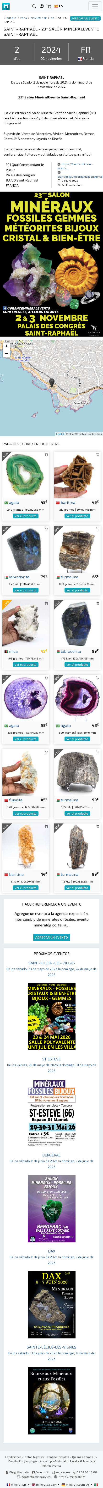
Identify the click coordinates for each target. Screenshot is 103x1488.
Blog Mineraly (17, 1472)
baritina (65, 502)
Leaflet (60, 434)
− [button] (6, 353)
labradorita (16, 576)
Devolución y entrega (22, 1461)
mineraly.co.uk (44, 1484)
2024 (23, 17)
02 (52, 17)
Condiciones (13, 1456)
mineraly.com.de (75, 1484)
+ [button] (6, 346)
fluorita (13, 799)
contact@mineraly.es (36, 1476)
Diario (11, 17)
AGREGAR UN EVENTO (51, 937)
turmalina (67, 576)
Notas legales (34, 1456)
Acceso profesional (53, 1461)
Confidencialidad (58, 1456)
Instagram (61, 1472)
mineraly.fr (16, 1484)
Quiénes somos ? (83, 1456)
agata (11, 502)
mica (11, 651)
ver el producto (26, 516)
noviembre (39, 17)
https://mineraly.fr (72, 1476)
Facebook (40, 1472)
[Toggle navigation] (95, 6)
